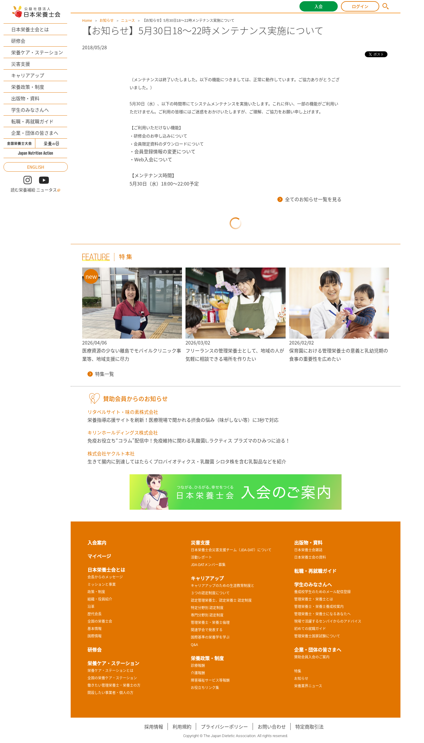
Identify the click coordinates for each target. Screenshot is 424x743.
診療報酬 (198, 665)
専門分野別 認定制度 (207, 615)
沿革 (91, 606)
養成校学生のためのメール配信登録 (322, 591)
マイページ (99, 556)
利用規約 (182, 726)
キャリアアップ (27, 75)
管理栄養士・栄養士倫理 (210, 622)
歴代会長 (94, 613)
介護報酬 (198, 672)
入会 (318, 6)
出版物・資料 (25, 98)
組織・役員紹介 (99, 599)
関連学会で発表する (207, 629)
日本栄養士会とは (30, 29)
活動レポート (201, 557)
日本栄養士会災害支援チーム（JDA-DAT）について (231, 549)
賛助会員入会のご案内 (311, 657)
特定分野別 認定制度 (207, 607)
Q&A (194, 644)
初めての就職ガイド (310, 628)
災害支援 (20, 63)
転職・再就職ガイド (32, 121)
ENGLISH (35, 167)
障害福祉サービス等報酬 (210, 680)
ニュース (128, 20)
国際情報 (94, 636)
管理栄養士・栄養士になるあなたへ (322, 613)
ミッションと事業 (101, 584)
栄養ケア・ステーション (37, 52)
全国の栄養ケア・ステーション (112, 677)
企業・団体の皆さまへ (34, 132)
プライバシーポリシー (224, 726)
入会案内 (96, 542)
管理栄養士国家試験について (317, 636)
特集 (297, 671)
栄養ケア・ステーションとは (110, 670)
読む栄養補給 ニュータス (35, 190)
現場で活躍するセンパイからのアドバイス (327, 621)
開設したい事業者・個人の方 (110, 692)
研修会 (18, 40)
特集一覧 (100, 373)
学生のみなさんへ (30, 109)
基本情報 (94, 628)
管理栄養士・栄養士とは (313, 599)
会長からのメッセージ (105, 577)
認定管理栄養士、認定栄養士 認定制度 (221, 600)
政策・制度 (96, 591)
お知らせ (107, 20)
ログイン (360, 6)
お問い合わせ (272, 726)
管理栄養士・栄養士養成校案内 (319, 606)
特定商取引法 (309, 726)
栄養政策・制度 (27, 86)
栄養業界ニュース (308, 685)
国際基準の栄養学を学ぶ (210, 637)
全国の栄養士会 (99, 621)
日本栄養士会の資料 (310, 557)
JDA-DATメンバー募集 (208, 564)
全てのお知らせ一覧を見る (309, 199)
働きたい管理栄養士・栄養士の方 (113, 685)
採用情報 (153, 726)
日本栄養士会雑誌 (308, 549)
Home (87, 20)
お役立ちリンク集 (205, 687)
